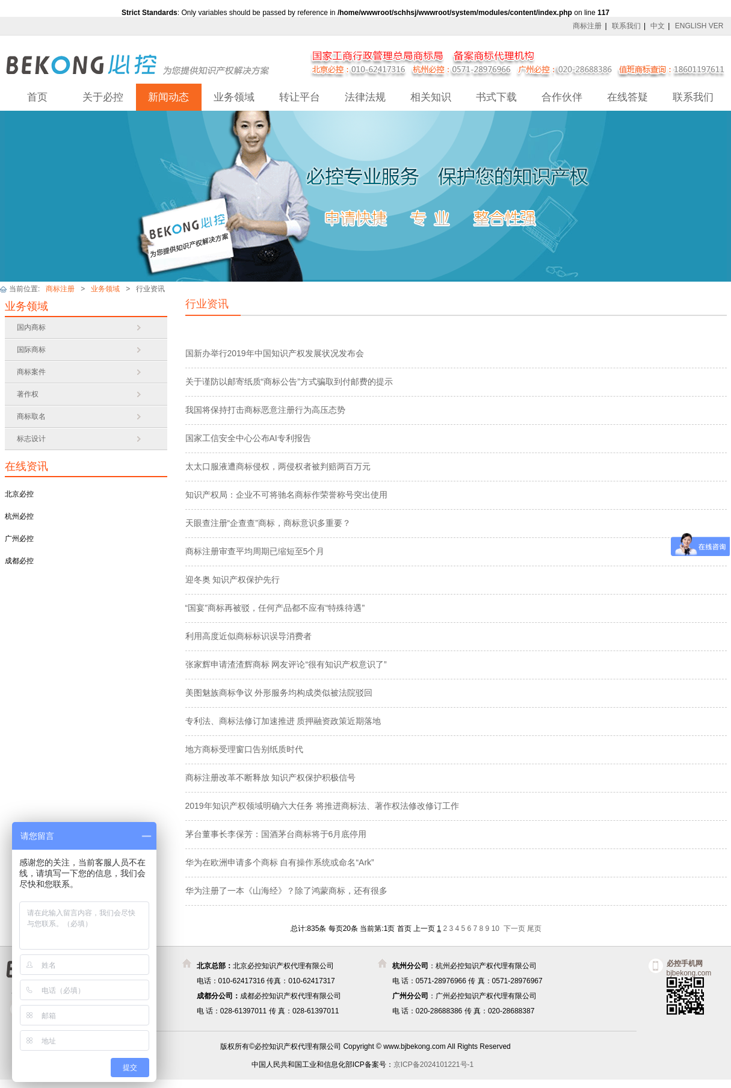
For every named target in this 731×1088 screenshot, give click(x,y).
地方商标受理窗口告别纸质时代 (244, 749)
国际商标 (31, 349)
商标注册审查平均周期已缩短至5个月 (255, 551)
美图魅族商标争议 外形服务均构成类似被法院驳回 (279, 692)
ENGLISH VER (699, 26)
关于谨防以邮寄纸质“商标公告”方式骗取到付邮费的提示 (289, 381)
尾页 (534, 928)
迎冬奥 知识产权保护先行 (232, 579)
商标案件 (31, 372)
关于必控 (102, 97)
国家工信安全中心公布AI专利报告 (248, 438)
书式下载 (496, 97)
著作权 (28, 394)
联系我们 (626, 26)
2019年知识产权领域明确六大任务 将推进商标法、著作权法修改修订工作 (322, 806)
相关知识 (430, 97)
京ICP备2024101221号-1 (433, 1064)
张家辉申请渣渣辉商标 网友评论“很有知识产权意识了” (286, 664)
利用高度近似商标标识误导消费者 (248, 636)
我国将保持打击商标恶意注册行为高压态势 (265, 410)
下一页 (514, 928)
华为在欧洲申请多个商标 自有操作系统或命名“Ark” (279, 862)
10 (495, 928)
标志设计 (31, 438)
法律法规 (365, 97)
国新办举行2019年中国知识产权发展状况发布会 (274, 353)
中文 (657, 26)
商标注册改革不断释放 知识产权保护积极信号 (270, 777)
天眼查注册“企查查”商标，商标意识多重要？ (268, 523)
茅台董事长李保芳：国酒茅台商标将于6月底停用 (276, 834)
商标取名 (31, 416)
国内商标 (31, 327)
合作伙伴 (561, 97)
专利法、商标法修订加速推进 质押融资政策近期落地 (283, 721)
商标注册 (587, 26)
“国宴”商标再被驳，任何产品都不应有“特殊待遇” (275, 608)
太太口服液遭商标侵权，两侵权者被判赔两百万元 (278, 466)
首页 (37, 97)
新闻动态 (168, 97)
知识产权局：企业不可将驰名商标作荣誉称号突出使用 (286, 494)
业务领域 (234, 97)
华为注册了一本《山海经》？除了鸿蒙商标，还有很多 (286, 890)
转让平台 (299, 97)
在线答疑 (627, 97)
